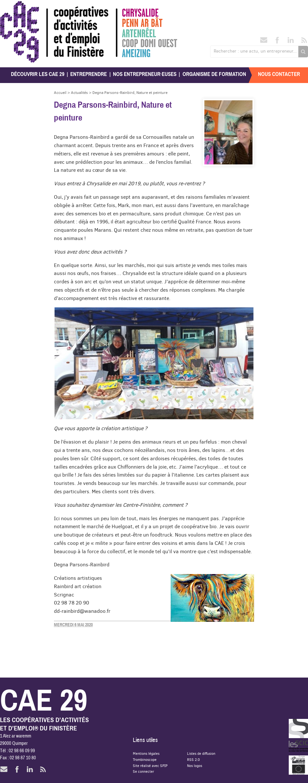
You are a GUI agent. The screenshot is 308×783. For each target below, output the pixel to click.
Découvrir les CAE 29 (37, 74)
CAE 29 (14, 7)
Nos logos (194, 765)
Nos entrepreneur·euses (144, 74)
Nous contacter (279, 74)
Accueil (60, 92)
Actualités (79, 92)
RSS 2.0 (193, 759)
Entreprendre (88, 74)
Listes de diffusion (201, 753)
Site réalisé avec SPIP (150, 765)
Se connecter (143, 771)
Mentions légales (146, 753)
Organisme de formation (214, 74)
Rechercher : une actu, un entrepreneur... (255, 51)
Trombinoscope (145, 759)
